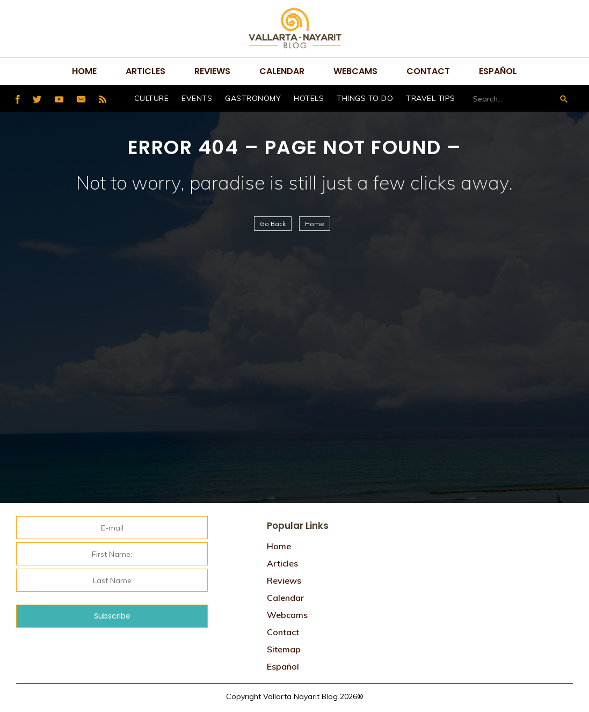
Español (498, 71)
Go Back (273, 224)
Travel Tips (430, 98)
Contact (428, 71)
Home (84, 71)
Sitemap (284, 649)
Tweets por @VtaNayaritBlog (472, 519)
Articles (145, 71)
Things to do (365, 98)
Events (196, 98)
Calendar (281, 71)
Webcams (355, 71)
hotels (309, 98)
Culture (151, 98)
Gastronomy (253, 98)
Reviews (212, 71)
